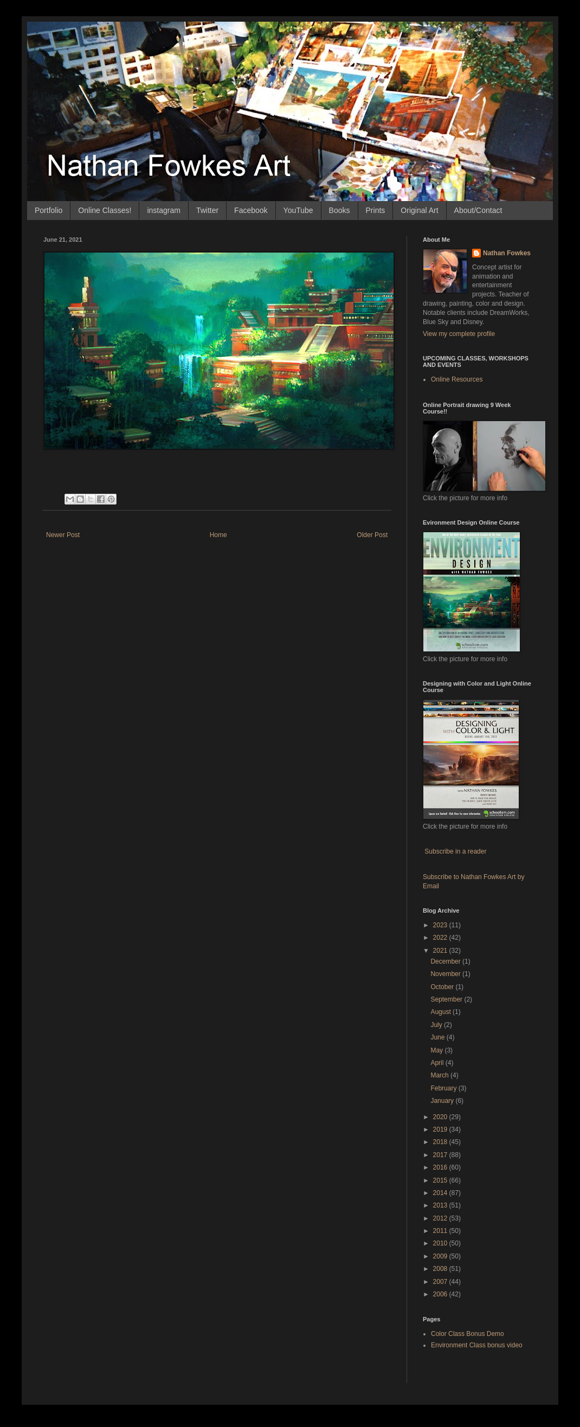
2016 (441, 1167)
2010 (441, 1243)
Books (339, 210)
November (446, 974)
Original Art (419, 210)
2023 (441, 925)
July (437, 1025)
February (444, 1088)
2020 (441, 1117)
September (447, 999)
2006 (441, 1294)
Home (218, 535)
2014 (441, 1193)
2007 (441, 1282)
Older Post (372, 535)
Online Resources (456, 379)
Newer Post (63, 535)
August (441, 1012)
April (437, 1063)
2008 (441, 1269)
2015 (441, 1180)
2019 (441, 1129)
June (438, 1037)
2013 (441, 1205)
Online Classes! (104, 210)
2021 (441, 950)
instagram (163, 210)
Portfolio (48, 210)
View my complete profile (459, 334)
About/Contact (478, 210)
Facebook (250, 210)
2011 (441, 1231)
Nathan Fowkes (507, 253)
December (446, 961)
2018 (441, 1142)
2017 (441, 1155)
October (442, 987)
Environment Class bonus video (477, 1345)
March (440, 1075)
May (437, 1050)
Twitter (207, 210)
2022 (441, 937)
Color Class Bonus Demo (467, 1334)
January (442, 1101)
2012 (441, 1218)
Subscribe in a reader (455, 851)
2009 (441, 1256)
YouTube (298, 210)
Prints (375, 210)
